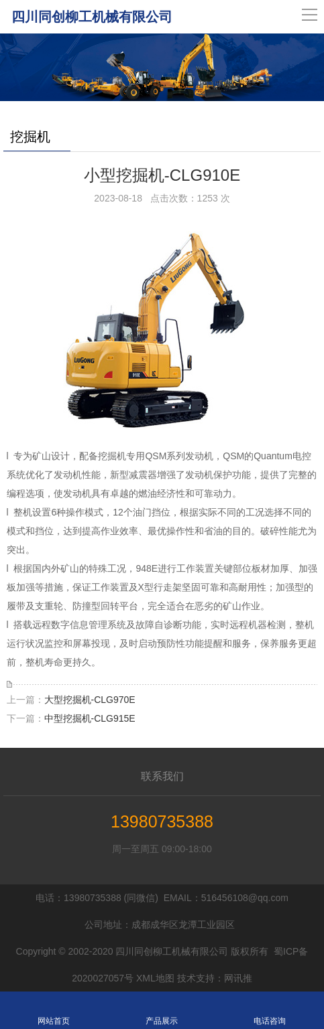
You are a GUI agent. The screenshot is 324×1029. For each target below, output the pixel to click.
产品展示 (162, 1010)
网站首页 (54, 1010)
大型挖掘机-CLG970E (90, 699)
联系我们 (162, 776)
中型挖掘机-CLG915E (90, 718)
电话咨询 (270, 1010)
